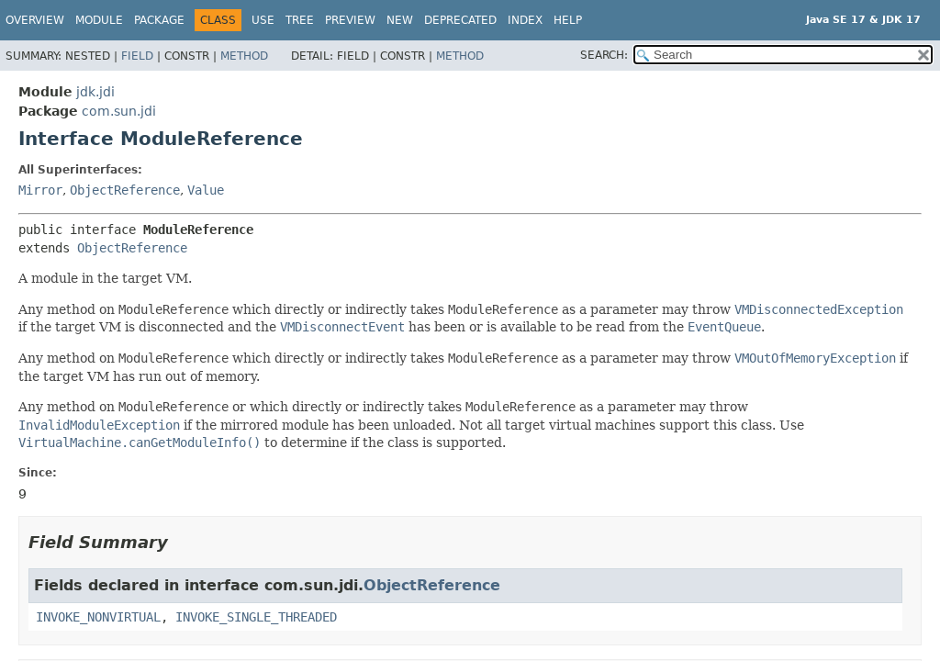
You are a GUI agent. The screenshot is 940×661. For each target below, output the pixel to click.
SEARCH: (604, 55)
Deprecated (460, 20)
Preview (350, 20)
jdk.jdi (95, 91)
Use (263, 20)
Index (525, 20)
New (399, 20)
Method (244, 56)
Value (205, 190)
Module (99, 20)
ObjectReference (125, 190)
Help (568, 20)
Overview (35, 20)
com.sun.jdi (119, 111)
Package (159, 20)
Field (137, 56)
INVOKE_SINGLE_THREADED (256, 617)
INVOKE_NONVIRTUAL (98, 617)
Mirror (40, 190)
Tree (299, 20)
